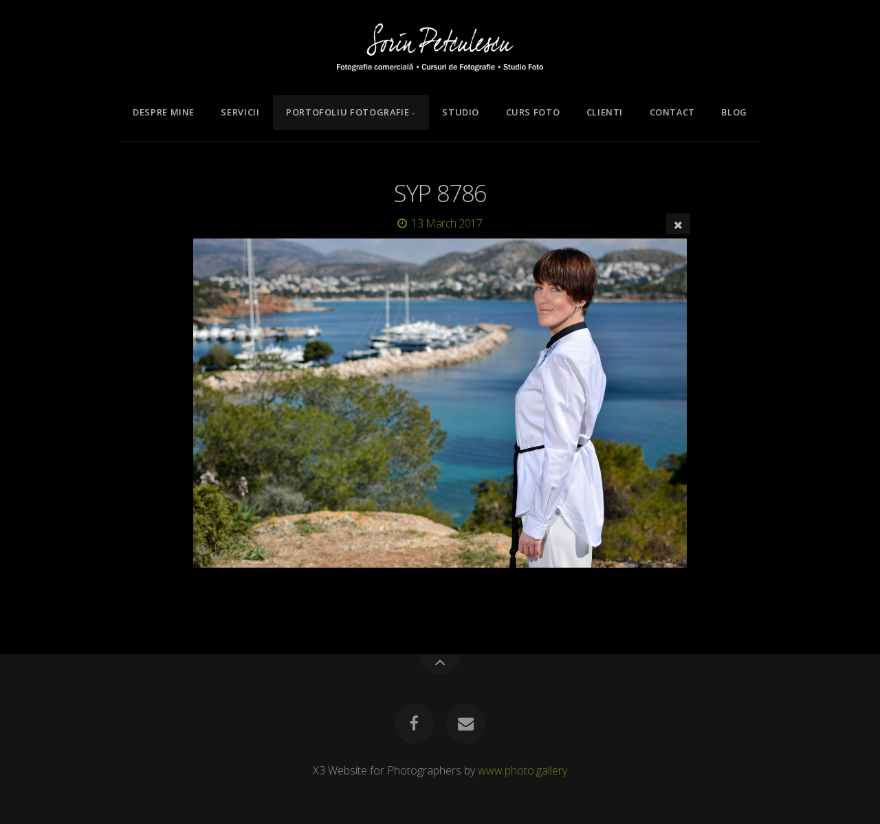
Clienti (604, 112)
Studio (460, 112)
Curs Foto (533, 112)
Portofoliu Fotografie (347, 112)
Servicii (240, 112)
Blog (734, 112)
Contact (672, 112)
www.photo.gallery (522, 770)
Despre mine (164, 112)
